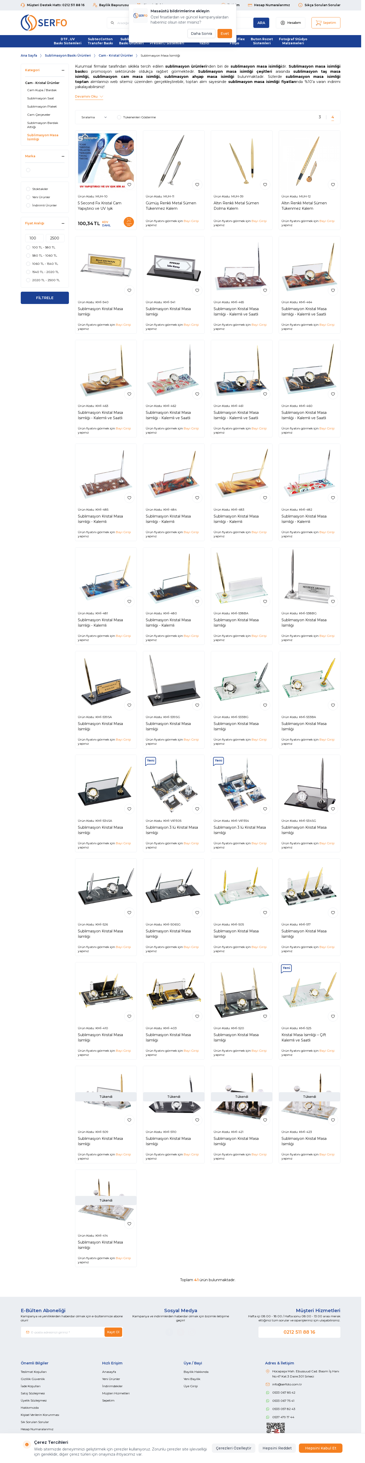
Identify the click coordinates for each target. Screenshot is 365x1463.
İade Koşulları (30, 1386)
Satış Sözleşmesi (33, 1393)
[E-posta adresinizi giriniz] (72, 1332)
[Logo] (51, 23)
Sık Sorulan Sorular (35, 1422)
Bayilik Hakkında (196, 1372)
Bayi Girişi (191, 221)
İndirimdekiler (112, 1386)
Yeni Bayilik (192, 1379)
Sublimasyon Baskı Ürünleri (68, 55)
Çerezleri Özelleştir (233, 1448)
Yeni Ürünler (111, 1379)
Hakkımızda (30, 1407)
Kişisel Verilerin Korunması (40, 1415)
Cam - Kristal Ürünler (116, 55)
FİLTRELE (45, 298)
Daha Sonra (201, 33)
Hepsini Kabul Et (320, 1448)
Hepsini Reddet (277, 1448)
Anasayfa (109, 1372)
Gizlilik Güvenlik (33, 1379)
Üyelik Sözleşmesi (34, 1400)
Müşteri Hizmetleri (116, 1393)
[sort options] (95, 117)
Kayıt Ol (113, 1332)
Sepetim (108, 1400)
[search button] (261, 23)
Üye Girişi (191, 1386)
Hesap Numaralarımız (37, 1429)
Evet (225, 33)
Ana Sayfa (29, 55)
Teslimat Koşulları (34, 1372)
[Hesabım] (290, 22)
